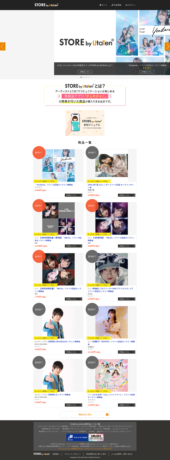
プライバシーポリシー (73, 454)
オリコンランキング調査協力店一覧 (70, 448)
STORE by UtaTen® (46, 5)
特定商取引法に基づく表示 (96, 454)
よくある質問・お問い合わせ (121, 454)
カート (104, 5)
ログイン (131, 5)
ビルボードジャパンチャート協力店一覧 (98, 448)
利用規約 (55, 454)
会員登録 (117, 5)
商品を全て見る (85, 414)
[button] (81, 77)
